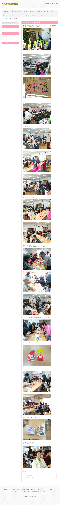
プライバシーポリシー (16, 15)
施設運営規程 (39, 15)
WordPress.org (5, 54)
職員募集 (46, 15)
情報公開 (32, 15)
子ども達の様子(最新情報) (16, 11)
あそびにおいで (6, 15)
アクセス (52, 11)
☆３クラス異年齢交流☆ (29, 475)
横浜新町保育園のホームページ (11, 7)
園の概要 (25, 11)
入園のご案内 (5, 11)
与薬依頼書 (25, 15)
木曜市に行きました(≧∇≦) (29, 477)
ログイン (4, 46)
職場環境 (53, 15)
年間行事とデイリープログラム (42, 11)
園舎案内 (32, 11)
